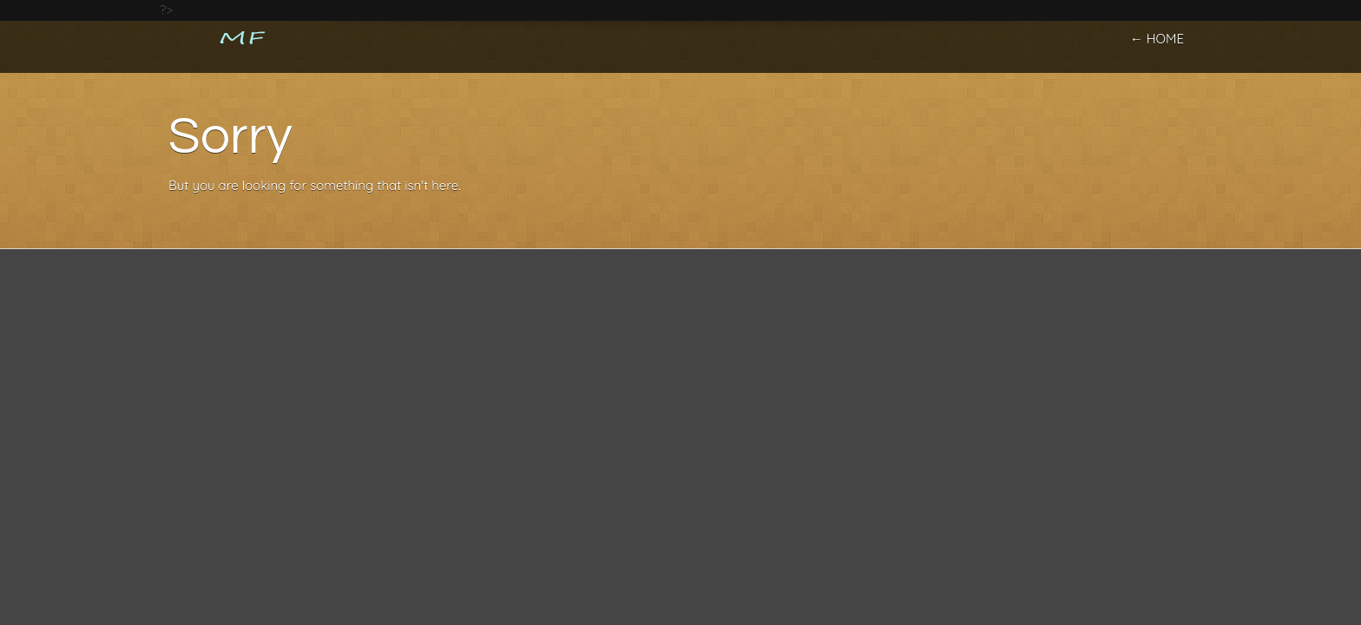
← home (1157, 38)
